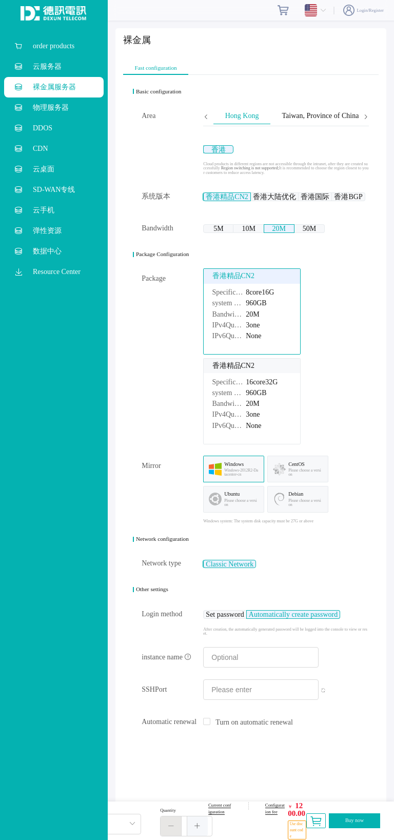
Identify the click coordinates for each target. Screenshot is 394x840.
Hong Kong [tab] (242, 116)
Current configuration (219, 809)
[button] (171, 826)
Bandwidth (157, 233)
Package (154, 288)
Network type (161, 573)
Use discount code (296, 830)
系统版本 (156, 196)
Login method (162, 624)
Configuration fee (275, 809)
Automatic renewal (169, 732)
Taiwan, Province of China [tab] (320, 116)
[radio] (226, 149)
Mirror (151, 476)
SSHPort (154, 700)
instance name (166, 667)
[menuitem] (54, 46)
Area (148, 116)
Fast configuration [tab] (156, 68)
